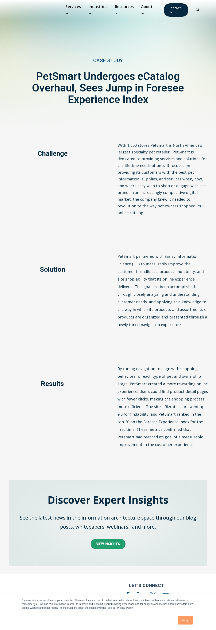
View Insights (108, 544)
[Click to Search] (197, 10)
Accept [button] (185, 620)
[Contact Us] (176, 10)
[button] (74, 10)
